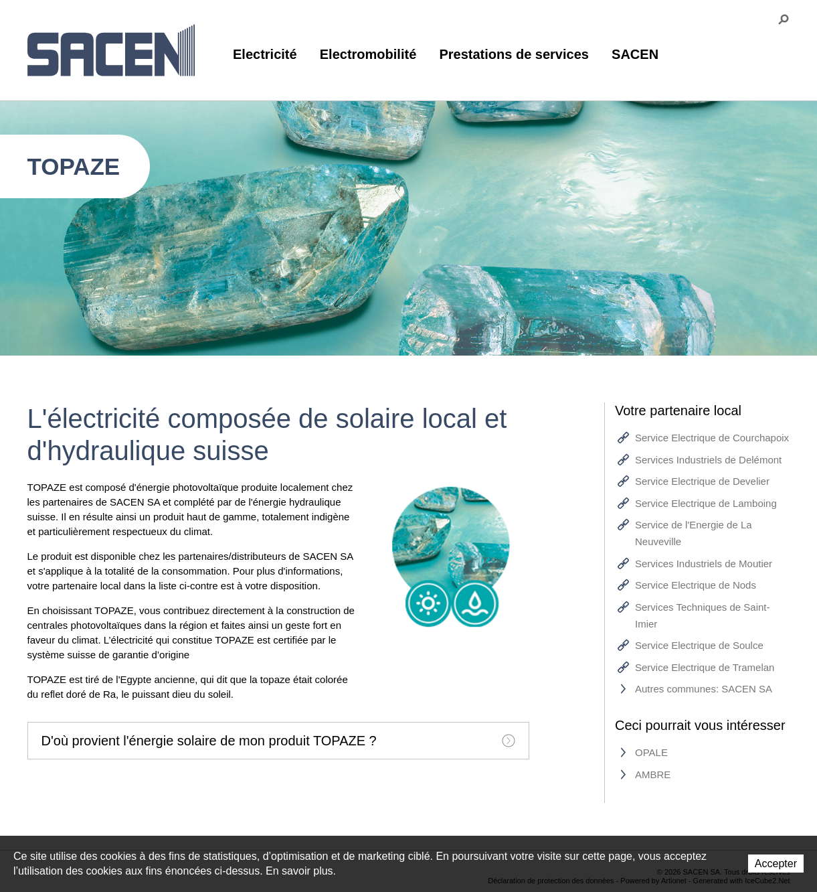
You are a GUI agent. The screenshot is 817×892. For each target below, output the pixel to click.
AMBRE (652, 774)
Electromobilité (368, 54)
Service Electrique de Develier (702, 481)
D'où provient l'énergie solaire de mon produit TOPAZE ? (278, 740)
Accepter (776, 863)
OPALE (651, 752)
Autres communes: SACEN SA (703, 688)
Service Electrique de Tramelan (704, 667)
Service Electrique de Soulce (699, 645)
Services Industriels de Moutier (703, 563)
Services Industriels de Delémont (708, 459)
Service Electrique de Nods (695, 585)
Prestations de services (513, 54)
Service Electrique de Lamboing (706, 503)
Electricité (265, 54)
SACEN (635, 54)
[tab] (278, 741)
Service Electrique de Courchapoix (712, 437)
